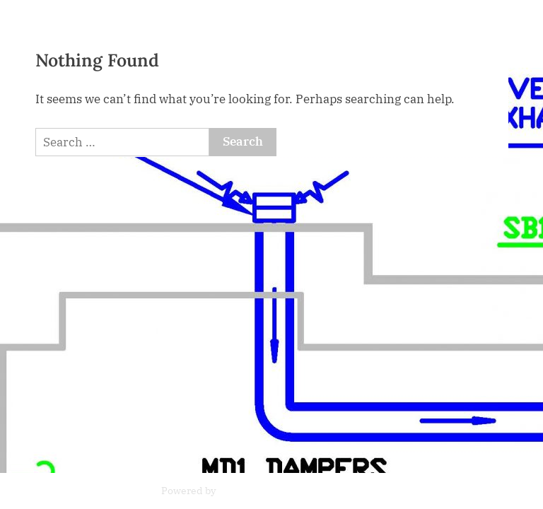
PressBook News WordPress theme (300, 490)
